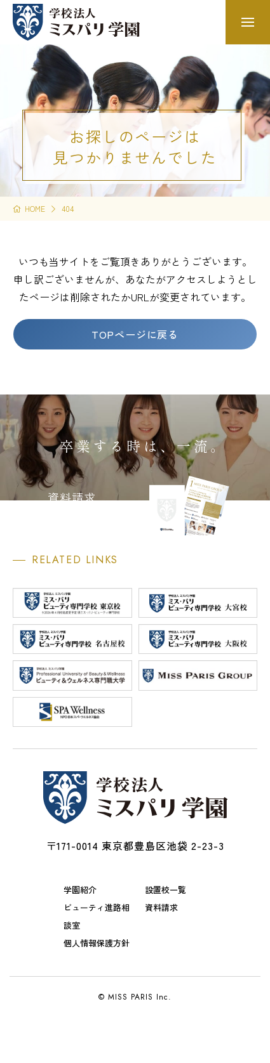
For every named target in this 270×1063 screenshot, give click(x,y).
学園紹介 (80, 890)
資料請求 (161, 907)
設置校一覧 (165, 890)
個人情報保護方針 (97, 943)
